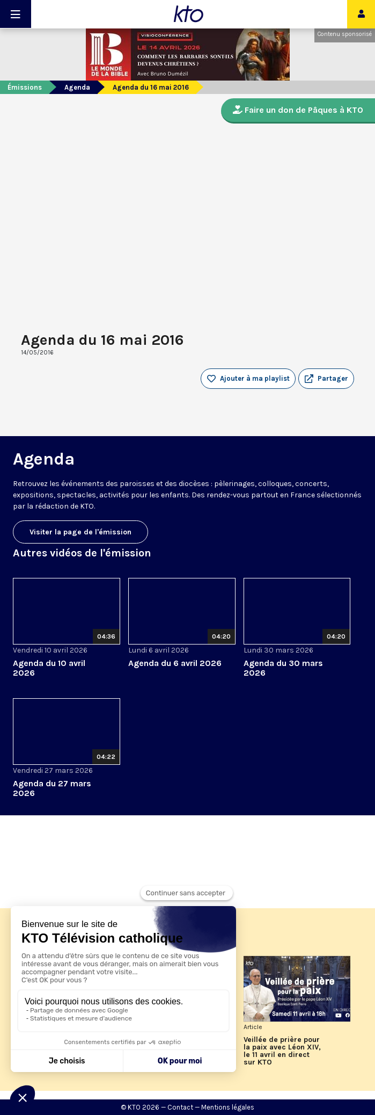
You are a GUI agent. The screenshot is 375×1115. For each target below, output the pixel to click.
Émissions (25, 87)
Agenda (77, 87)
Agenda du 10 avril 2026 (49, 668)
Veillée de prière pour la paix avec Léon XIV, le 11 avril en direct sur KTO (282, 1051)
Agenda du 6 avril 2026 (175, 663)
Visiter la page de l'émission (80, 532)
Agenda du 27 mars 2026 (52, 788)
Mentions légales (227, 1107)
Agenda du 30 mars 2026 (283, 668)
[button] (326, 378)
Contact (180, 1107)
